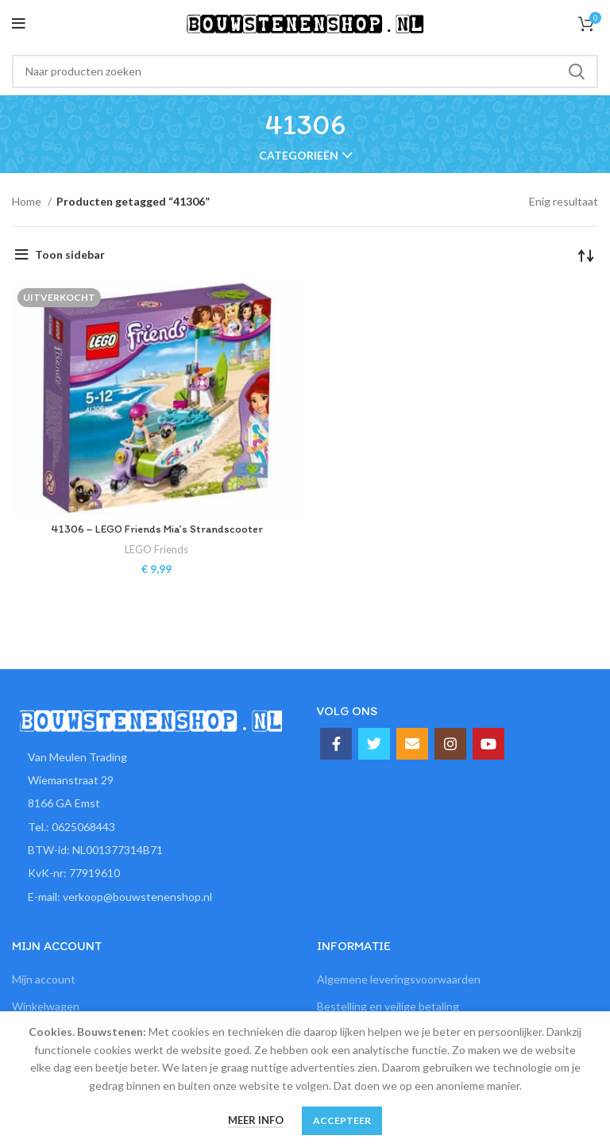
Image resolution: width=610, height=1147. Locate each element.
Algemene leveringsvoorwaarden (399, 979)
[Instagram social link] (450, 744)
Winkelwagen (45, 1006)
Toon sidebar (70, 254)
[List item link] (152, 827)
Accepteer (342, 1120)
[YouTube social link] (488, 744)
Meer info (256, 1120)
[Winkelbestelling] (586, 255)
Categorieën (298, 155)
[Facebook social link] (336, 744)
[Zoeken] (305, 71)
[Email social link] (412, 744)
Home (28, 201)
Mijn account (43, 979)
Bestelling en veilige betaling (388, 1006)
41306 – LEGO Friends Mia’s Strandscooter (157, 529)
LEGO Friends (156, 549)
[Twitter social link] (374, 744)
